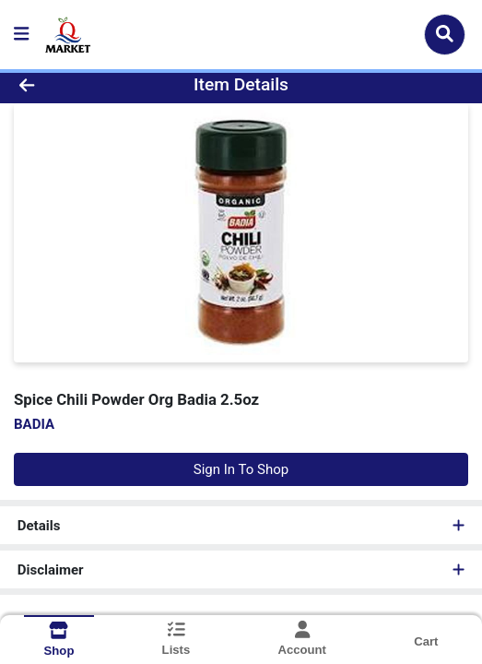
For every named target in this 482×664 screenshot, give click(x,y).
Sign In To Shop (241, 469)
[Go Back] (70, 85)
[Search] (444, 34)
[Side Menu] (21, 34)
